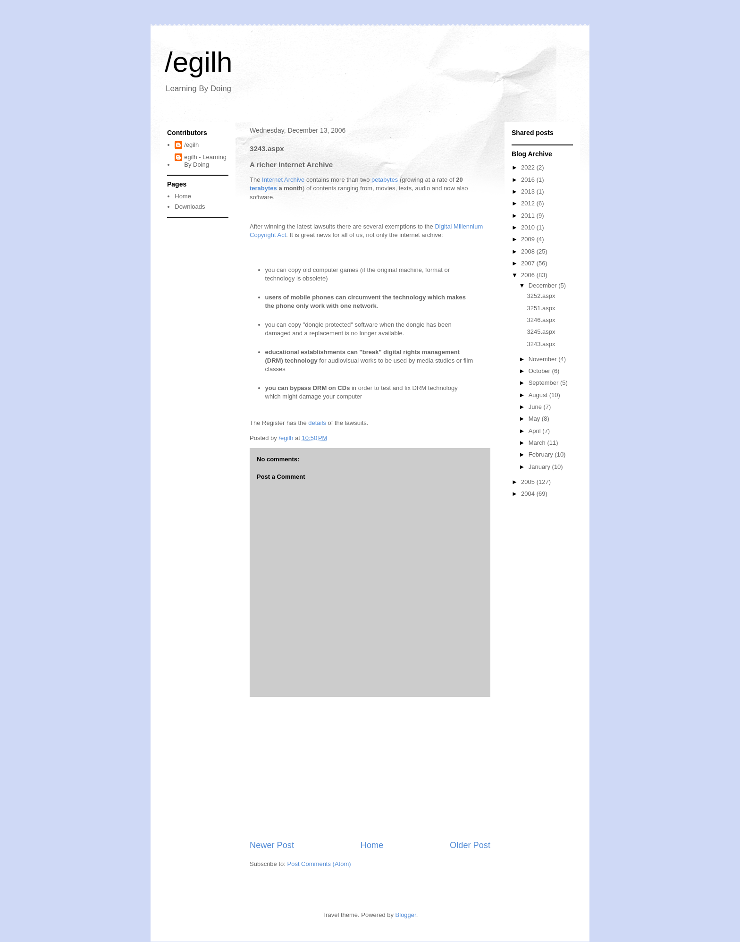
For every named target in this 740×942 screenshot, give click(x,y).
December (544, 285)
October (540, 370)
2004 (529, 493)
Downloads (190, 206)
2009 (529, 239)
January (540, 466)
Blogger (405, 914)
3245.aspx (541, 331)
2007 (529, 263)
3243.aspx (541, 344)
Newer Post (272, 845)
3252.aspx (541, 295)
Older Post (470, 845)
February (542, 454)
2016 (529, 179)
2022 (529, 167)
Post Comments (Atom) (319, 863)
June (536, 406)
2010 (529, 227)
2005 (529, 481)
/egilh (198, 62)
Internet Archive (283, 179)
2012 (529, 203)
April (536, 430)
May (535, 418)
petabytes (384, 179)
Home (372, 845)
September (544, 382)
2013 (529, 191)
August (539, 395)
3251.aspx (541, 308)
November (544, 359)
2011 (529, 215)
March (538, 442)
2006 (529, 275)
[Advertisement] (370, 768)
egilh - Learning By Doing (205, 160)
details (317, 422)
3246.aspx (541, 319)
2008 (529, 251)
